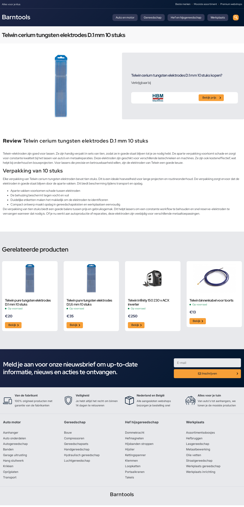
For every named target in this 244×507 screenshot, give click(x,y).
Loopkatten (133, 468)
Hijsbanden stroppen (140, 445)
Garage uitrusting (15, 456)
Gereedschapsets (76, 445)
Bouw (68, 433)
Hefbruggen (194, 439)
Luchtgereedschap (77, 462)
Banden (8, 450)
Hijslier (130, 450)
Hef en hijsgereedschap (186, 17)
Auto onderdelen (15, 439)
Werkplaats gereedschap (204, 468)
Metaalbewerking (198, 450)
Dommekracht (135, 433)
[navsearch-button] (236, 17)
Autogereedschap (15, 445)
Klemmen (131, 462)
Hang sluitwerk (13, 462)
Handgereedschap (77, 450)
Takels (129, 479)
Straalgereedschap (199, 462)
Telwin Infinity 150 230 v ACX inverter (148, 302)
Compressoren (74, 439)
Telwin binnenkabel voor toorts (211, 300)
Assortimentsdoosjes (201, 433)
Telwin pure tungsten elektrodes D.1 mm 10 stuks (28, 302)
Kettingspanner (135, 456)
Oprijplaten (11, 473)
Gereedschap (152, 17)
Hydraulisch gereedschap (82, 456)
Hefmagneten (134, 439)
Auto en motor (125, 17)
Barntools (16, 17)
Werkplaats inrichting (201, 473)
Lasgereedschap (198, 445)
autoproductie (80, 214)
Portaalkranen (135, 473)
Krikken (8, 468)
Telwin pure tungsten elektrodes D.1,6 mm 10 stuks (89, 302)
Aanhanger (10, 433)
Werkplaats (218, 17)
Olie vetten (193, 456)
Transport (10, 479)
